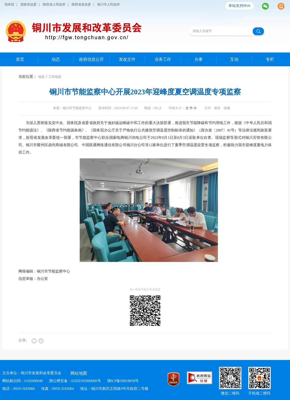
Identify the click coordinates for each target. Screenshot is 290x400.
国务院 (9, 4)
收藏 (227, 108)
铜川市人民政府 (108, 4)
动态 (41, 76)
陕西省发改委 (81, 4)
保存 (217, 108)
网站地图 (78, 373)
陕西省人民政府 (54, 4)
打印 (208, 108)
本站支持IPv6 (239, 6)
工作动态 (54, 76)
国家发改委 (29, 4)
